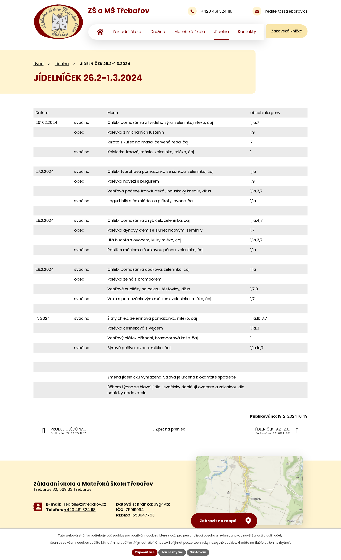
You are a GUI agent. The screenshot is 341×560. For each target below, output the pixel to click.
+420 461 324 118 (79, 509)
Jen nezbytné (172, 552)
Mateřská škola (189, 32)
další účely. (274, 535)
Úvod (100, 32)
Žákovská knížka (285, 32)
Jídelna (221, 32)
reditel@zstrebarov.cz (85, 504)
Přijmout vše (143, 552)
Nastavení (199, 552)
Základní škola (127, 32)
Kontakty (247, 32)
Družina (157, 32)
